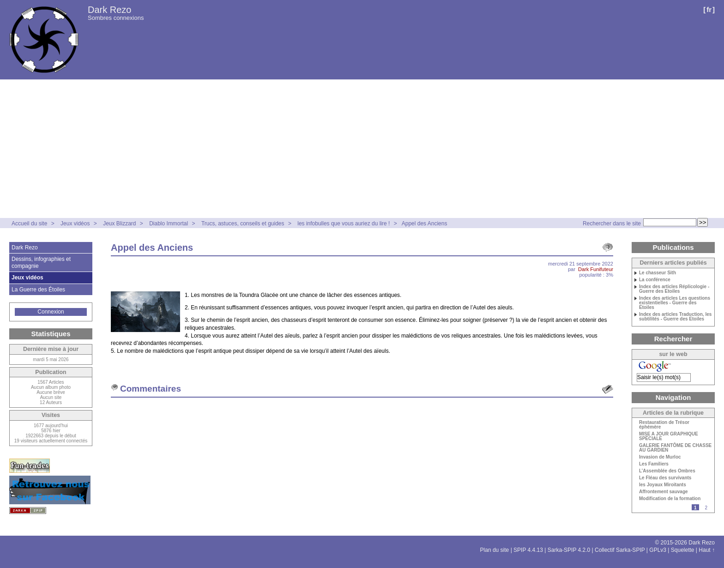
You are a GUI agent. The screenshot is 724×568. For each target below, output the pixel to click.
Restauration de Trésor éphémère (664, 424)
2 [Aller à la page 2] (706, 507)
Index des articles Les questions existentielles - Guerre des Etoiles (674, 303)
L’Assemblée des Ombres (667, 471)
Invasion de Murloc (660, 457)
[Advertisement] (362, 148)
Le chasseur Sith (657, 273)
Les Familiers (654, 464)
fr (709, 9)
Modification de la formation (669, 498)
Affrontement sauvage (663, 491)
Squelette (682, 550)
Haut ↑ (707, 550)
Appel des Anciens (424, 223)
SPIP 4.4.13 (528, 550)
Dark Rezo (109, 10)
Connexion (50, 311)
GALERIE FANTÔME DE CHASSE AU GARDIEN (675, 448)
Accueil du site (29, 223)
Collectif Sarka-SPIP (620, 550)
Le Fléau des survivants (665, 478)
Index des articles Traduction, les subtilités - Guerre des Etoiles (675, 316)
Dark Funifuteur (595, 269)
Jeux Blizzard (119, 223)
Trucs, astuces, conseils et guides (243, 223)
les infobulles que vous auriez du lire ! (343, 223)
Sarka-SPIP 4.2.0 (569, 550)
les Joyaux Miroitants (662, 485)
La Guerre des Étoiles (38, 289)
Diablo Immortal (168, 223)
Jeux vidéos (75, 223)
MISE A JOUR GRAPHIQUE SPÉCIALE (668, 436)
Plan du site (494, 550)
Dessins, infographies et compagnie (41, 262)
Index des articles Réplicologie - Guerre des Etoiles (674, 289)
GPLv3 (657, 550)
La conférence (654, 280)
